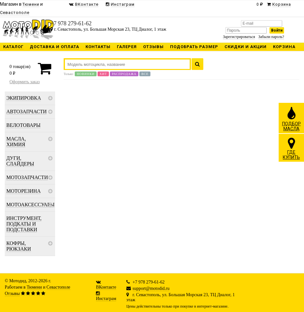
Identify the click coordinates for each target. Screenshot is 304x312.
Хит (103, 74)
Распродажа (124, 74)
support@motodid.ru (151, 288)
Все (144, 74)
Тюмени (34, 287)
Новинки (85, 74)
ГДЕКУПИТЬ (291, 148)
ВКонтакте (106, 287)
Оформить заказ (25, 81)
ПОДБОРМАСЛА (291, 118)
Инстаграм (106, 298)
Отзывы (12, 293)
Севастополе (58, 287)
